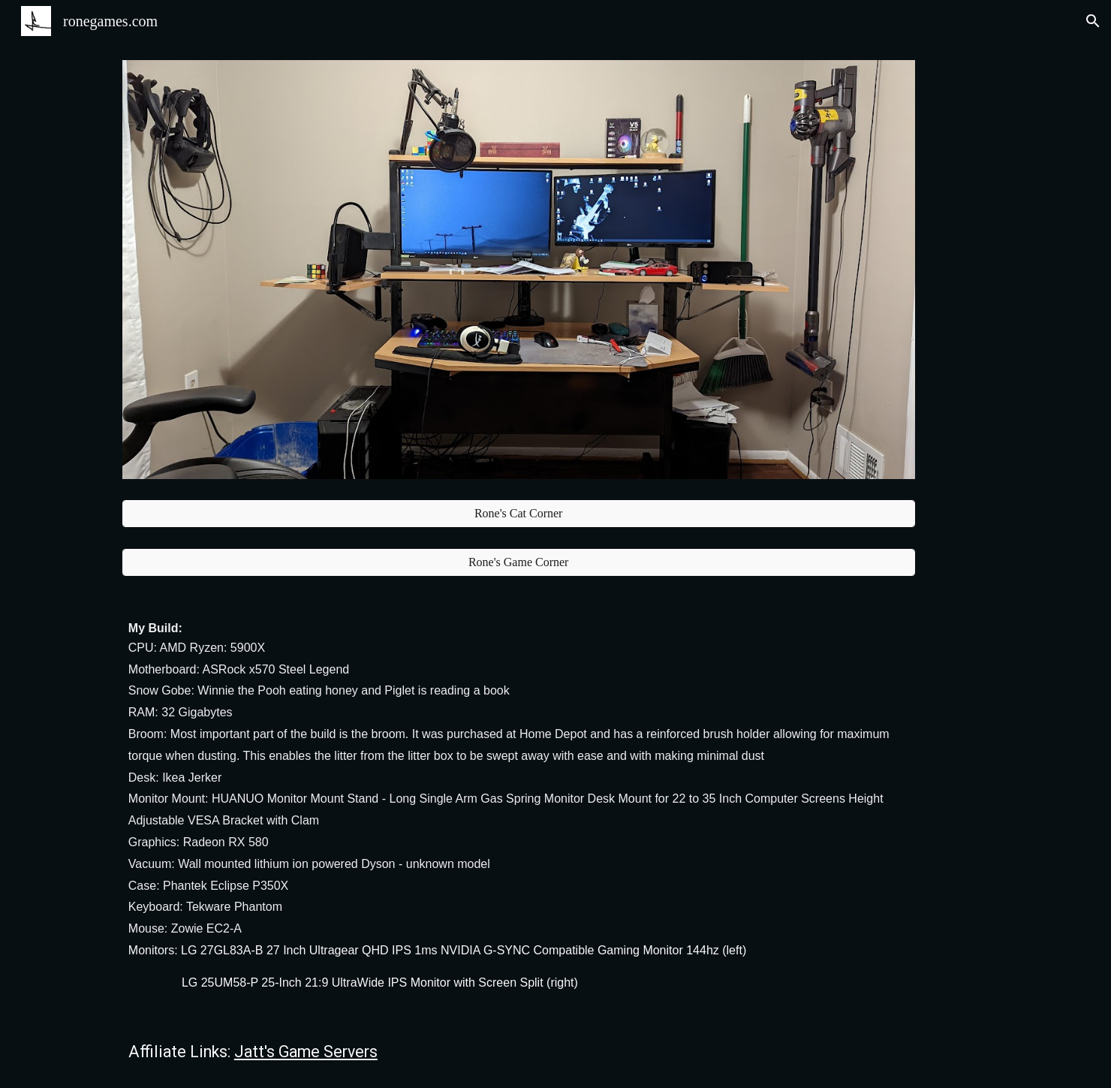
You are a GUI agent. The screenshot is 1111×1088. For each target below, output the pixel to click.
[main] (518, 805)
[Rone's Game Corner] (518, 562)
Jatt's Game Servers (306, 1051)
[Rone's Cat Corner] (518, 513)
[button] (1093, 21)
